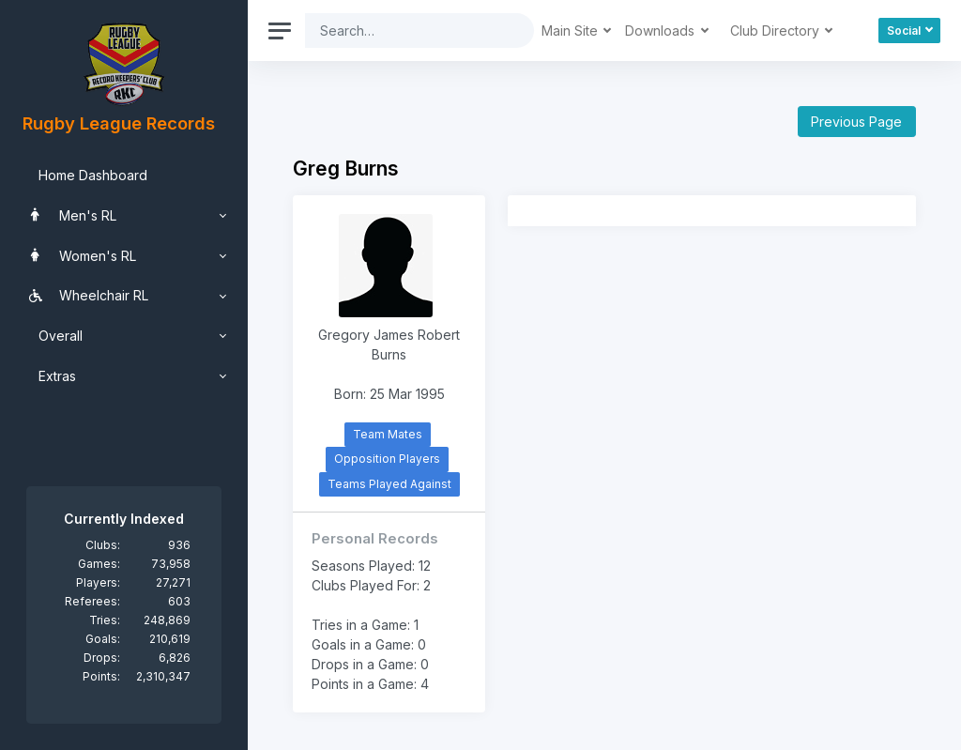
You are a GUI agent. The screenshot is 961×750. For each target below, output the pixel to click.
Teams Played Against (389, 484)
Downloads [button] (661, 30)
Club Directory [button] (776, 30)
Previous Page (856, 122)
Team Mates (387, 434)
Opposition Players (387, 459)
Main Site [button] (572, 30)
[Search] (405, 30)
